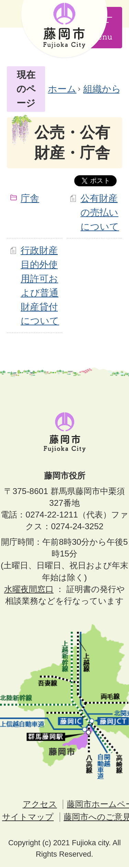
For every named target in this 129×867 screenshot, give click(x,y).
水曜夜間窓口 (29, 589)
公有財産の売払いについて (99, 212)
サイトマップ (28, 816)
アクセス (40, 804)
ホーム (62, 88)
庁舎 (30, 198)
